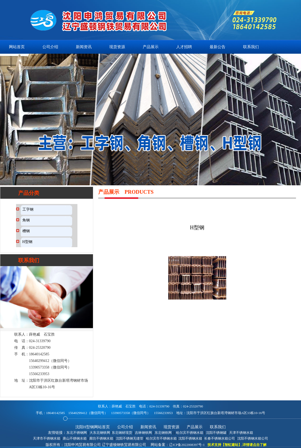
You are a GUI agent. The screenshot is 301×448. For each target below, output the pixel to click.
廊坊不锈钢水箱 (101, 438)
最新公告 (217, 47)
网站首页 (17, 47)
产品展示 (151, 47)
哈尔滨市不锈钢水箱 (161, 438)
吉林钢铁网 (143, 433)
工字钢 (27, 209)
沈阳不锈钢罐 (216, 433)
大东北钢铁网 (100, 433)
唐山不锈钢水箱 (75, 438)
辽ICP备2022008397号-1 (187, 445)
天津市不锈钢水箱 (46, 438)
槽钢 (26, 231)
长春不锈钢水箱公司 (219, 438)
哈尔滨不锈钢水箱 (189, 433)
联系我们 (251, 47)
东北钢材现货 (122, 433)
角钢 (26, 220)
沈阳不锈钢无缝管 (129, 438)
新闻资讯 (84, 47)
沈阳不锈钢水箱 (190, 438)
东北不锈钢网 (76, 433)
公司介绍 (50, 47)
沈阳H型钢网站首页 (92, 427)
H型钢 (27, 242)
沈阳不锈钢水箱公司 (252, 438)
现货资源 (117, 47)
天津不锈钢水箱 (241, 433)
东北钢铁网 (163, 433)
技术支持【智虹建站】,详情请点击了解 (237, 445)
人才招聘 (184, 47)
